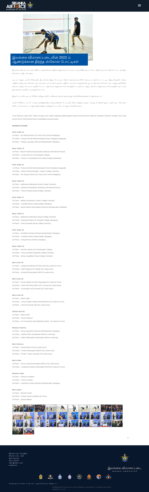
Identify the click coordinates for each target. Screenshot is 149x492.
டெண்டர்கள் (30, 483)
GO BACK (135, 438)
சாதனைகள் (13, 465)
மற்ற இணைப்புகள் (16, 463)
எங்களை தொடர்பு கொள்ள (17, 483)
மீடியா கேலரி (14, 460)
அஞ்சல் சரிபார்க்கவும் (41, 483)
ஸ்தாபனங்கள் (14, 458)
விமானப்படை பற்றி (16, 456)
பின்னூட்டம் (52, 483)
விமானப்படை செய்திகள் (18, 453)
